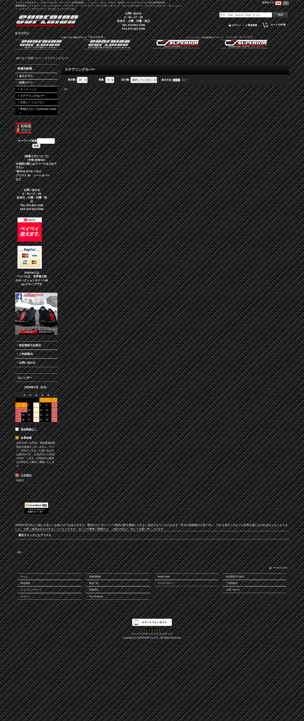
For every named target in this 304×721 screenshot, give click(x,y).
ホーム (24, 576)
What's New (163, 576)
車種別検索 (95, 576)
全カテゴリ (26, 76)
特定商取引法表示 (30, 345)
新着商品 (93, 589)
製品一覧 (93, 583)
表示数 (72, 79)
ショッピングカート (31, 589)
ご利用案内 (26, 354)
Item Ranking (96, 596)
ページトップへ (280, 568)
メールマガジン (165, 583)
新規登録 (252, 25)
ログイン (236, 25)
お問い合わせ (27, 362)
